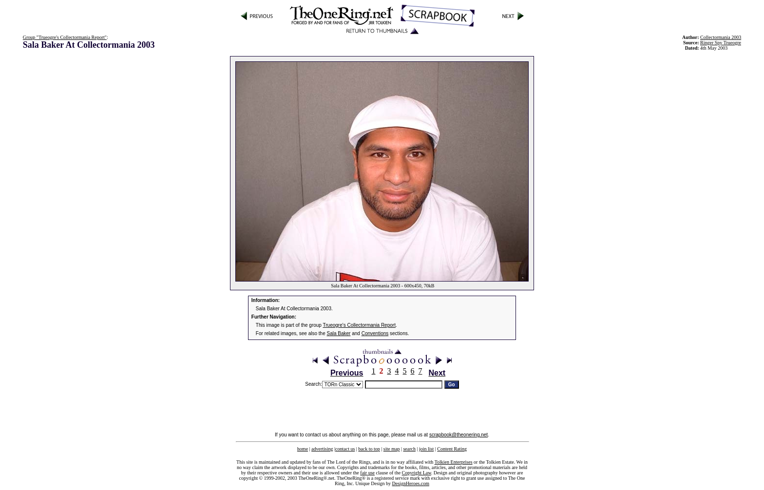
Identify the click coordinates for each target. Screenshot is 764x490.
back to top (369, 449)
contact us (345, 449)
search (409, 449)
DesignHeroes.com (410, 483)
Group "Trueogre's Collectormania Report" (65, 37)
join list (426, 449)
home (302, 449)
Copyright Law (416, 472)
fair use (367, 472)
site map (391, 449)
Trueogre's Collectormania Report (359, 325)
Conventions (375, 333)
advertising (322, 449)
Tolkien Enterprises (454, 462)
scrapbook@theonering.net (458, 434)
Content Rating (452, 449)
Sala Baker (339, 333)
